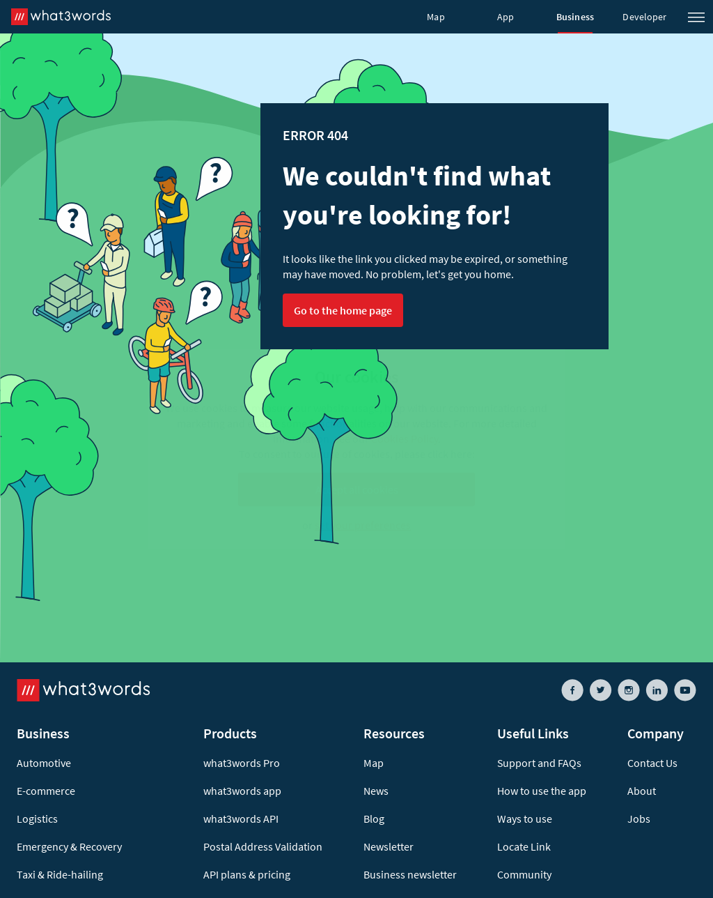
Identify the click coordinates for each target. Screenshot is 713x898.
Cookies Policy (404, 439)
